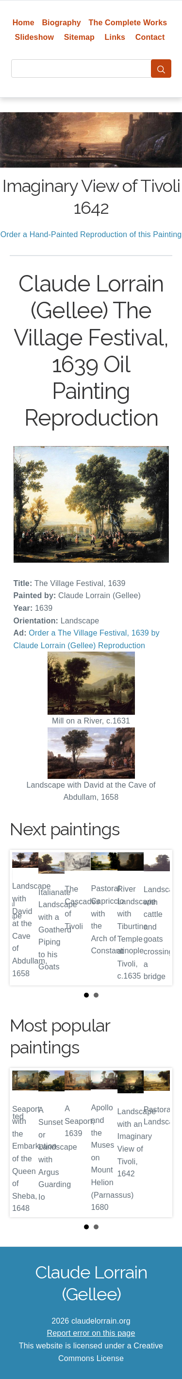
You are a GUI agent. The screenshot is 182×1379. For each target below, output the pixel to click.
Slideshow (34, 37)
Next (157, 917)
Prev (25, 917)
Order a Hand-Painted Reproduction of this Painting (91, 234)
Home (23, 22)
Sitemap (79, 37)
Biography (61, 22)
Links (115, 37)
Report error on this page (91, 1333)
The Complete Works (128, 22)
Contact (150, 37)
